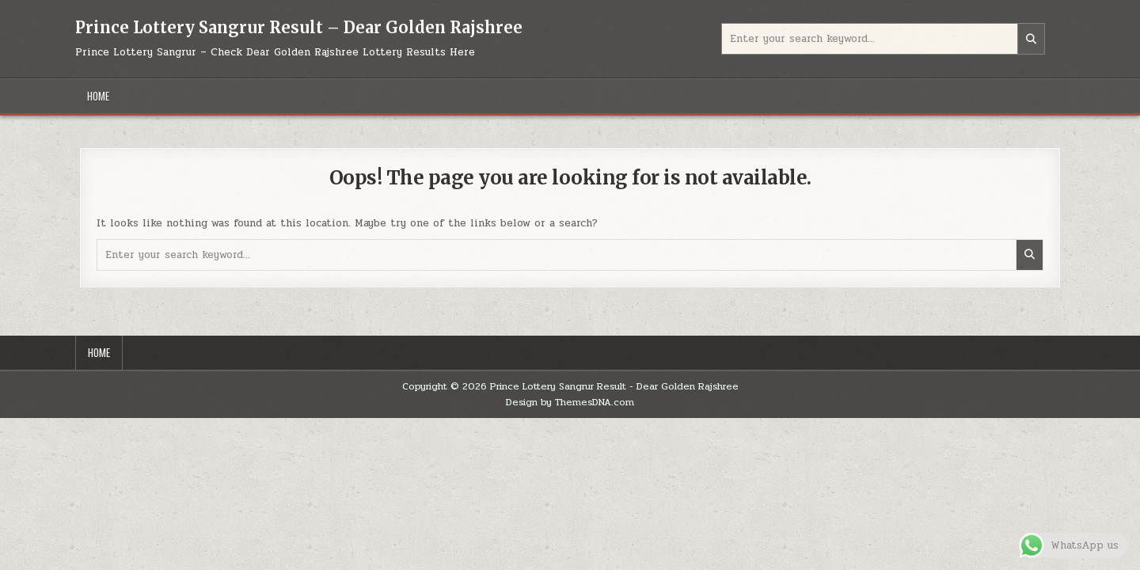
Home (98, 96)
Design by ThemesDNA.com (570, 402)
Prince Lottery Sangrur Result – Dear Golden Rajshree (298, 27)
